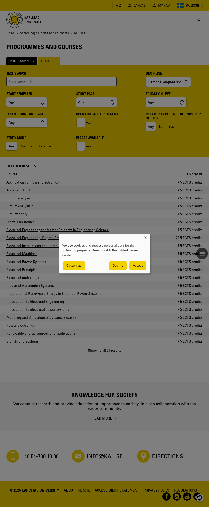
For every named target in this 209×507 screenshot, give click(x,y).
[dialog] (104, 253)
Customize (73, 265)
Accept (138, 265)
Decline (117, 265)
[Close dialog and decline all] (145, 236)
